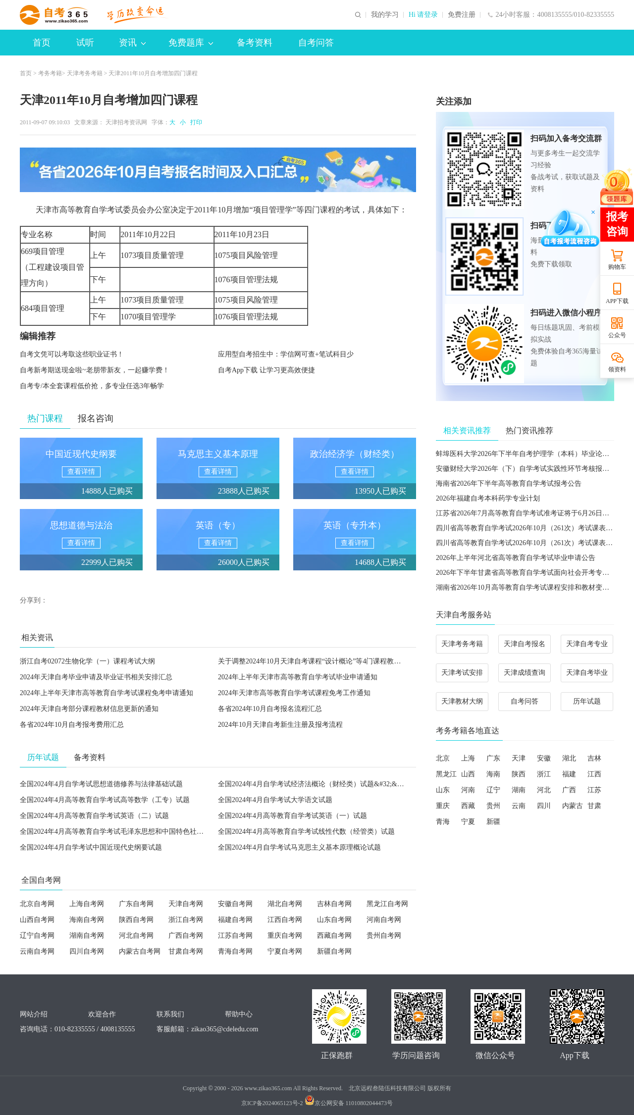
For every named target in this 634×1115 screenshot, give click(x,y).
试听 (85, 43)
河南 (468, 790)
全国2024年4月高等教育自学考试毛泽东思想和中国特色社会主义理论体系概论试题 (146, 831)
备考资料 (254, 43)
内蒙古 (572, 806)
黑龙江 (446, 774)
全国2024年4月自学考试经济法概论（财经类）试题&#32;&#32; (314, 784)
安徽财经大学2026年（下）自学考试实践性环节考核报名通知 (529, 468)
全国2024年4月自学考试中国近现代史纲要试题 (91, 847)
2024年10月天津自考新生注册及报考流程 (280, 724)
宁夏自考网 (284, 951)
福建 (569, 774)
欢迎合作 (102, 1014)
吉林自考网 (334, 904)
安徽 (544, 758)
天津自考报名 (524, 644)
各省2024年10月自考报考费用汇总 (72, 724)
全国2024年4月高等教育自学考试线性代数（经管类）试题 (306, 831)
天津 (519, 758)
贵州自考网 (384, 935)
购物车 (617, 266)
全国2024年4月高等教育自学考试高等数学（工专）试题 (105, 800)
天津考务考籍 (85, 73)
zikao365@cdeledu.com (224, 1029)
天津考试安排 (462, 672)
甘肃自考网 (185, 951)
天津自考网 (185, 904)
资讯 (132, 43)
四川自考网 (86, 951)
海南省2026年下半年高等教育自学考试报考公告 (508, 483)
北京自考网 (37, 904)
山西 (468, 774)
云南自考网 (37, 951)
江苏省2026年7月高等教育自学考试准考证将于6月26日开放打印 (533, 513)
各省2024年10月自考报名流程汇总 (270, 708)
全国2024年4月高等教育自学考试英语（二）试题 (94, 815)
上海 (468, 758)
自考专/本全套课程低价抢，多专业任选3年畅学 (92, 386)
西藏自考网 (334, 935)
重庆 (443, 806)
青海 (443, 821)
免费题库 (190, 43)
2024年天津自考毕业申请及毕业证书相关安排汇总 (96, 677)
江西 (594, 774)
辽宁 (493, 790)
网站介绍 (34, 1014)
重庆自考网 (284, 935)
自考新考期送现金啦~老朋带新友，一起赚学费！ (94, 370)
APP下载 (617, 301)
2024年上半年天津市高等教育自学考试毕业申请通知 (297, 677)
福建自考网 (235, 919)
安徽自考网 (235, 904)
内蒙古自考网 (139, 951)
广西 (569, 790)
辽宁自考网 (37, 935)
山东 (443, 790)
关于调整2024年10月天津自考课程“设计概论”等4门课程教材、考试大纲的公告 (337, 661)
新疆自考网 (334, 951)
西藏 (468, 806)
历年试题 (587, 701)
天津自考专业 (587, 644)
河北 (544, 790)
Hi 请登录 (423, 14)
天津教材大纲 (462, 701)
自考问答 (316, 43)
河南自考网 (384, 919)
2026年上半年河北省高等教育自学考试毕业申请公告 (515, 557)
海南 (493, 774)
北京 (443, 758)
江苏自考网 (235, 935)
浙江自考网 (185, 919)
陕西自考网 (136, 919)
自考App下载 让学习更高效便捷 (266, 370)
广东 (493, 758)
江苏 (594, 790)
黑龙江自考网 (387, 904)
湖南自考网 (86, 935)
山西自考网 (37, 919)
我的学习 (385, 14)
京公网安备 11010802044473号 (349, 1103)
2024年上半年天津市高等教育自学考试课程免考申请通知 (106, 693)
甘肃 (594, 806)
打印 (194, 122)
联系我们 (170, 1014)
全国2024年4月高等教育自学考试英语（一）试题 (292, 815)
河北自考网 (136, 935)
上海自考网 (86, 904)
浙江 (544, 774)
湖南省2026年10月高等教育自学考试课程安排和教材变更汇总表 (533, 587)
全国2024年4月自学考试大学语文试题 (275, 800)
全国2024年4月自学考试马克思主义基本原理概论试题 (299, 847)
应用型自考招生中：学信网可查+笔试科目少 (286, 354)
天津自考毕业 (587, 672)
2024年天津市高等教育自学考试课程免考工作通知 (294, 693)
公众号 (617, 335)
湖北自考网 (284, 904)
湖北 (569, 758)
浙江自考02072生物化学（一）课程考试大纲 (87, 661)
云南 (519, 806)
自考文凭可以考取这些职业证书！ (72, 354)
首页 (42, 43)
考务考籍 (50, 73)
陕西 (519, 774)
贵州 (493, 806)
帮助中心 (239, 1014)
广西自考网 (185, 935)
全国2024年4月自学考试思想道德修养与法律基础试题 (101, 784)
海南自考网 (86, 919)
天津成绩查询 (524, 672)
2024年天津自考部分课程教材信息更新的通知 (89, 708)
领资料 (617, 369)
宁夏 (468, 821)
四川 (544, 806)
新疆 (493, 821)
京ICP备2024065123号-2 (272, 1103)
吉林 (594, 758)
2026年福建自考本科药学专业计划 (488, 498)
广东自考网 (136, 904)
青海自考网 (235, 951)
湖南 (519, 790)
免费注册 (462, 14)
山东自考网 (334, 919)
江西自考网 (284, 919)
